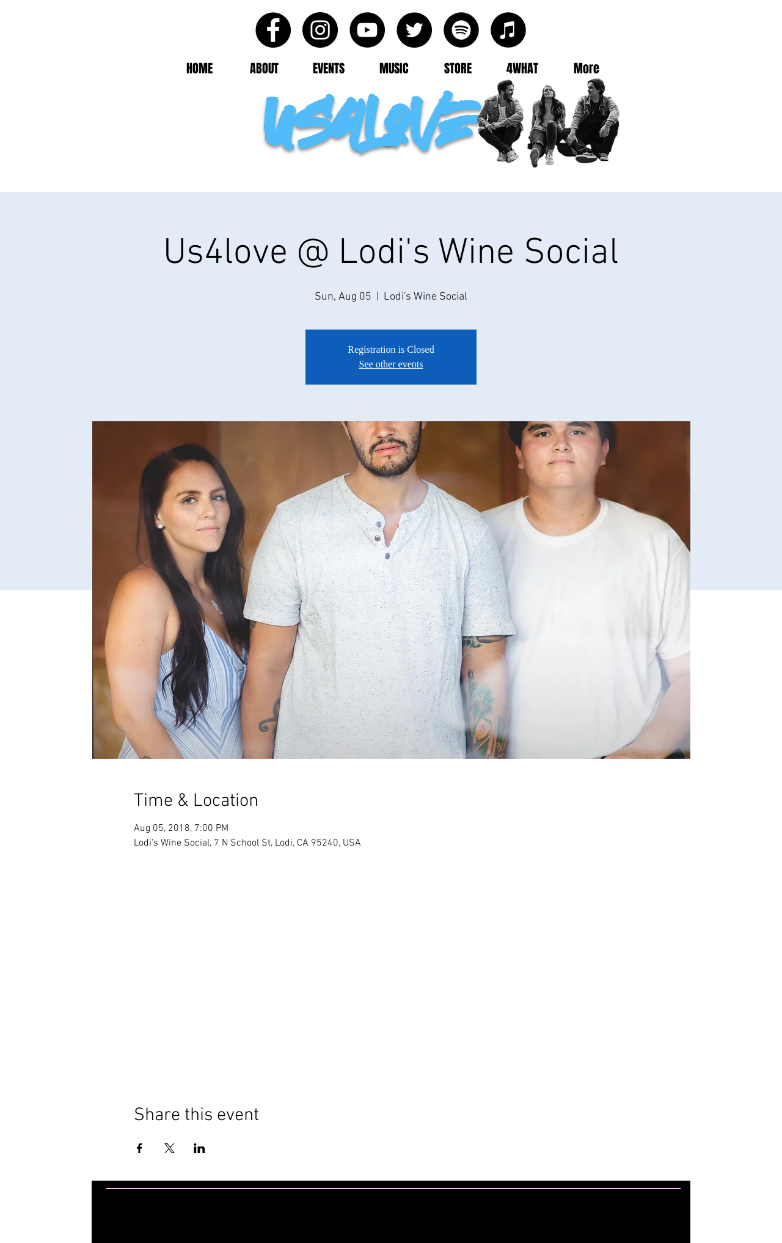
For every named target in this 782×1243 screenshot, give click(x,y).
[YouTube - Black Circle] (367, 30)
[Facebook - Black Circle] (273, 30)
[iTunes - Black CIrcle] (508, 30)
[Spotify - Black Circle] (461, 30)
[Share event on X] (169, 1148)
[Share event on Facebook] (139, 1148)
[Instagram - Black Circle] (320, 30)
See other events (391, 364)
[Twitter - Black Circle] (414, 30)
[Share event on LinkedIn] (199, 1148)
